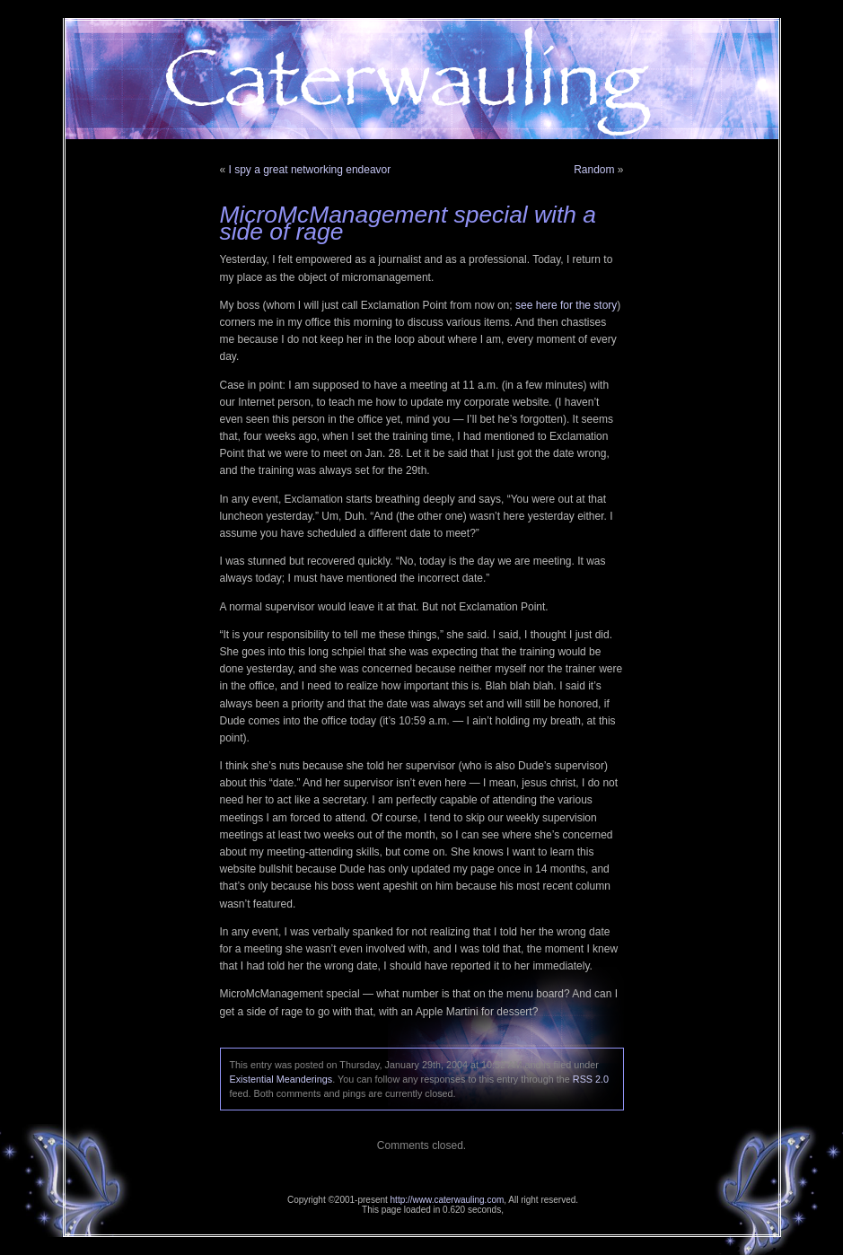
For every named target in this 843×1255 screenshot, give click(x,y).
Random (594, 169)
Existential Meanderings (281, 1079)
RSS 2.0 (591, 1079)
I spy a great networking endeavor (310, 169)
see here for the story (566, 305)
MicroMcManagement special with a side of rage (408, 223)
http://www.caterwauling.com (448, 1200)
